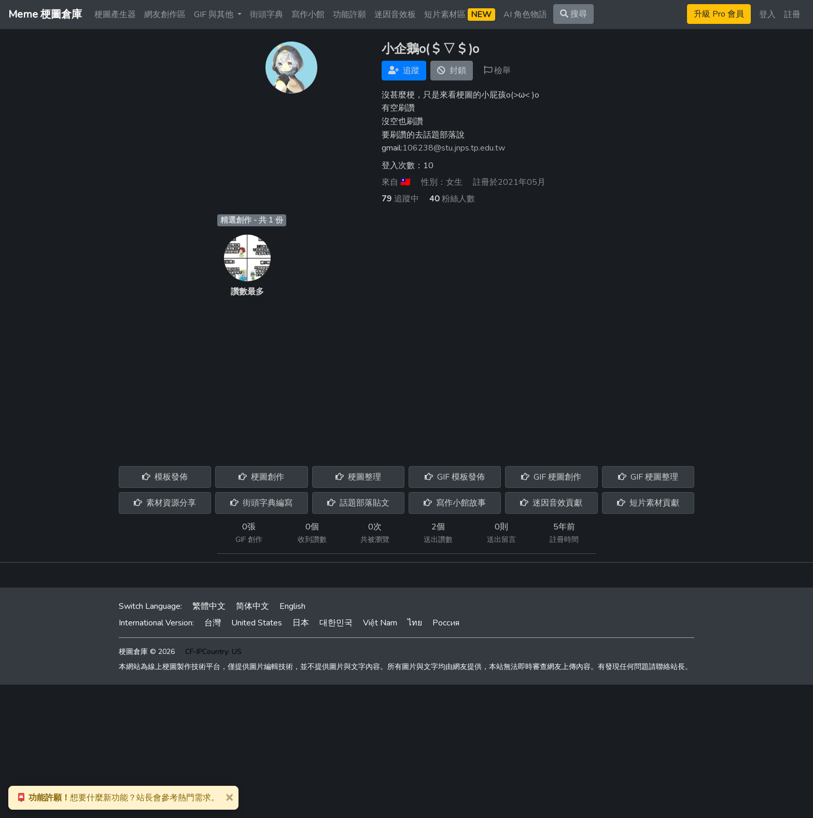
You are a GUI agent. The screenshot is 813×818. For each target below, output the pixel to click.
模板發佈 (165, 477)
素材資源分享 (165, 503)
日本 (300, 623)
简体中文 (252, 606)
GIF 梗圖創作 (551, 477)
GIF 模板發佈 (455, 477)
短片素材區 (459, 14)
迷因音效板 (395, 14)
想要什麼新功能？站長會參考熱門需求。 (117, 797)
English (292, 606)
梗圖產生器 (115, 14)
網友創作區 (165, 14)
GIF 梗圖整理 (648, 477)
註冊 (792, 14)
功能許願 (349, 14)
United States (256, 623)
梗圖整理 (358, 477)
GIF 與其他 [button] (214, 14)
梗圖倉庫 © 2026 (147, 652)
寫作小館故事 (455, 503)
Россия (445, 623)
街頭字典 (266, 14)
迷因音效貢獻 (551, 503)
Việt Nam (380, 623)
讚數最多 (247, 291)
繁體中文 (209, 606)
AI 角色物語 (525, 14)
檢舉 (497, 70)
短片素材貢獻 (648, 503)
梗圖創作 (261, 477)
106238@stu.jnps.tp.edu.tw (453, 148)
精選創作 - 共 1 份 (251, 220)
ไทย (415, 623)
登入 (767, 14)
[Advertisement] (406, 375)
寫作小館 (308, 14)
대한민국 (336, 623)
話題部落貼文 (358, 503)
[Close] (229, 796)
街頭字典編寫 (261, 503)
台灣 (212, 623)
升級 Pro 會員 (719, 14)
